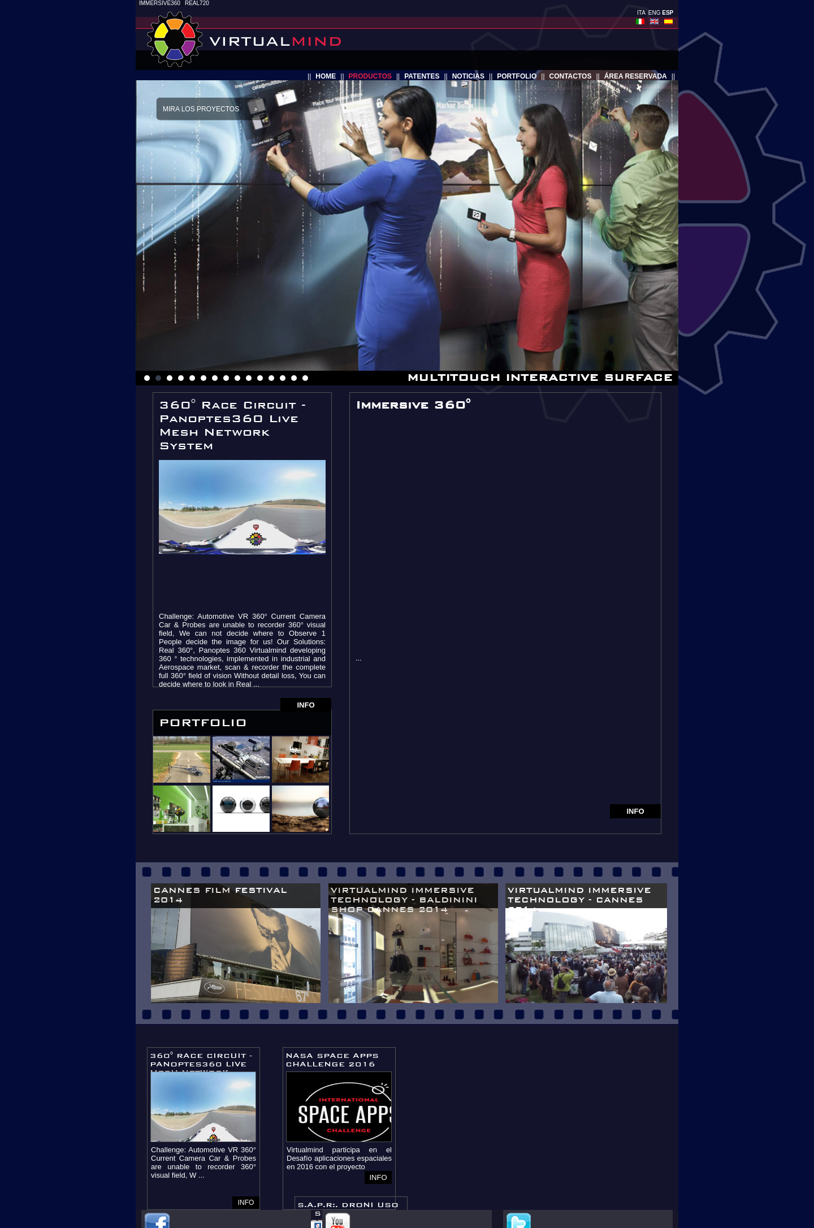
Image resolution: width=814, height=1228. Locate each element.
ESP (667, 13)
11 (260, 378)
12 (271, 378)
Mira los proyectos (201, 109)
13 (282, 378)
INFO (305, 705)
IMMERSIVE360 (159, 3)
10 (249, 378)
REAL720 (197, 3)
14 (294, 378)
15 (305, 378)
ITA (641, 13)
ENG (654, 13)
